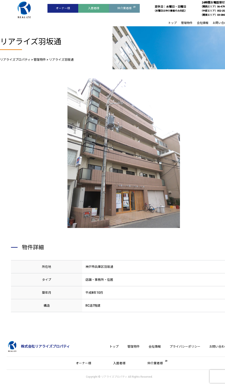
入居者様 (93, 8)
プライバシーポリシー (185, 346)
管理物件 (186, 23)
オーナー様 (63, 8)
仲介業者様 (124, 8)
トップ (172, 23)
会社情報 (202, 23)
